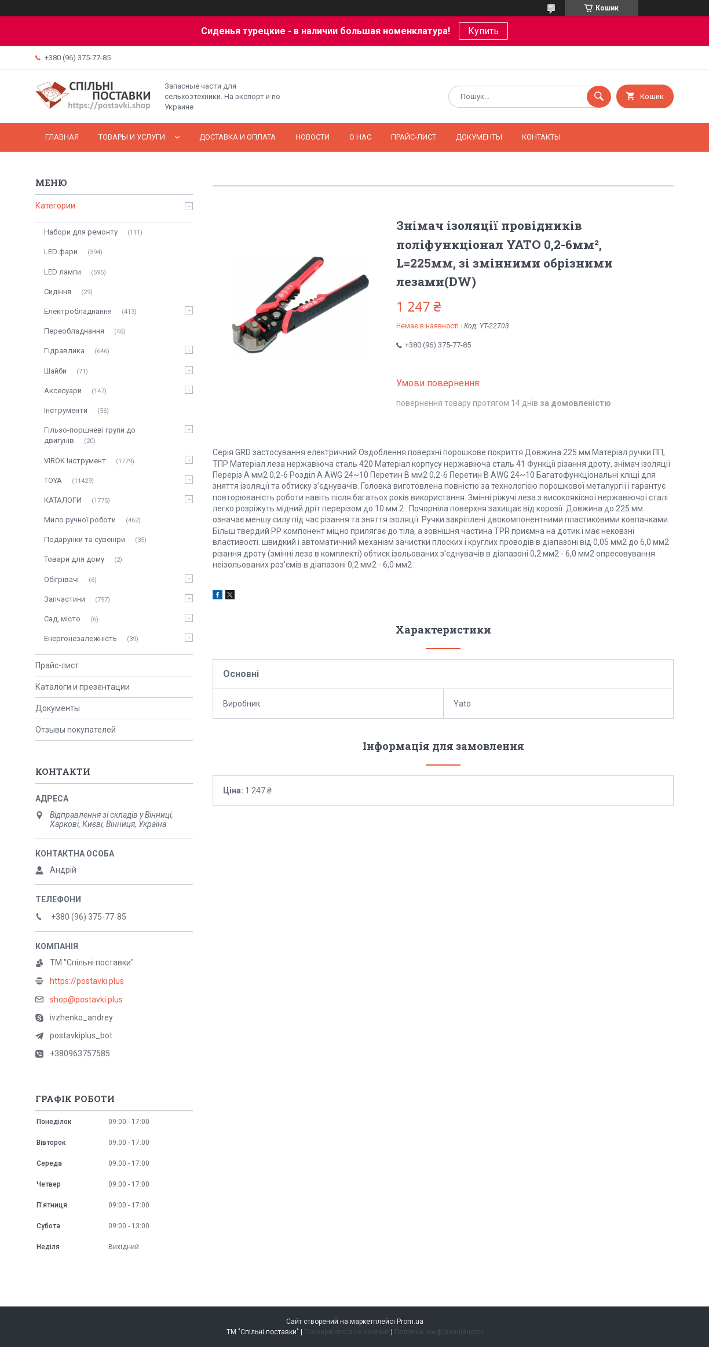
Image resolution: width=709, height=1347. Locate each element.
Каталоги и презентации (82, 686)
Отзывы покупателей (75, 729)
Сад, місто (62, 618)
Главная (62, 137)
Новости (312, 137)
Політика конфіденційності (438, 1332)
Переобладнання (74, 331)
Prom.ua (410, 1321)
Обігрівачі (61, 579)
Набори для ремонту (81, 232)
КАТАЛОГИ (63, 500)
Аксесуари (63, 390)
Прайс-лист (413, 137)
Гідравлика (64, 350)
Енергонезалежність (80, 638)
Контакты (541, 137)
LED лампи (62, 272)
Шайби (55, 371)
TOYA (53, 480)
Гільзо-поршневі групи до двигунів (90, 435)
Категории (55, 205)
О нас (360, 137)
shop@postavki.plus (86, 999)
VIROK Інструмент (75, 460)
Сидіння (57, 291)
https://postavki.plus (87, 981)
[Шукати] (599, 97)
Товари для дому (74, 559)
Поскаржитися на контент (346, 1332)
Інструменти (65, 410)
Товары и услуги (131, 137)
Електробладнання (78, 311)
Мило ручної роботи (80, 519)
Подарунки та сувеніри (84, 539)
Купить (483, 30)
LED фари (61, 251)
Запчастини (64, 599)
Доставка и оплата (237, 137)
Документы (479, 137)
